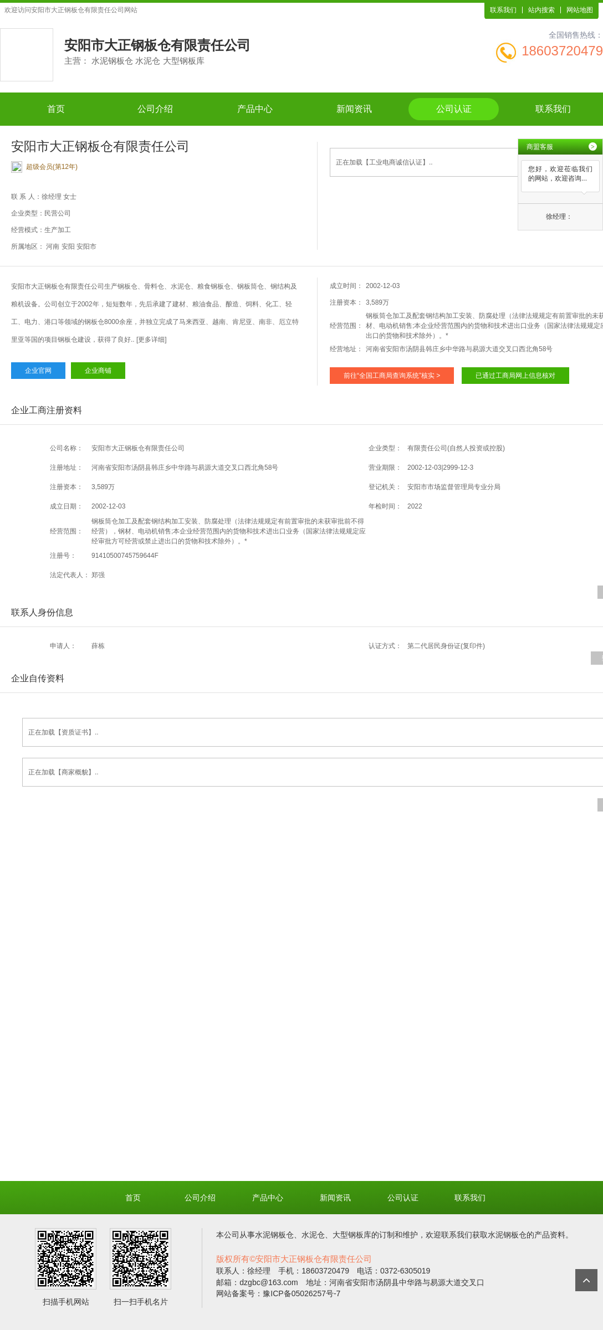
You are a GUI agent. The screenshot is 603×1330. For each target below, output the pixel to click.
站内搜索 (541, 10)
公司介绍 (155, 109)
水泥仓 (313, 1234)
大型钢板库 (352, 1234)
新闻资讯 (354, 109)
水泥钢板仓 (274, 1234)
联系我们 (503, 10)
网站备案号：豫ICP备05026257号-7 (278, 1293)
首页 (56, 109)
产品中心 (255, 109)
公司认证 (454, 109)
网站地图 (579, 10)
